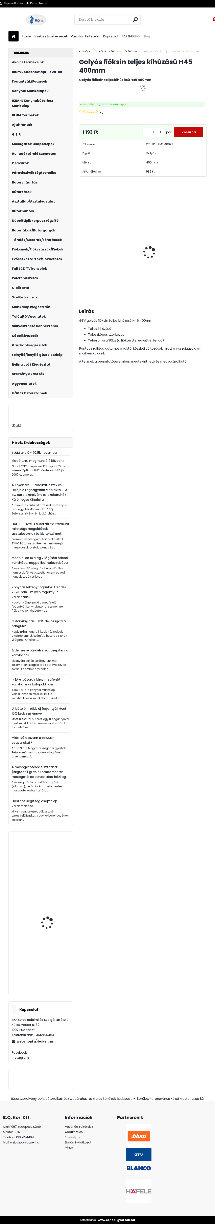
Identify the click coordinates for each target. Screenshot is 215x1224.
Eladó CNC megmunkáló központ (38, 461)
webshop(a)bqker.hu (35, 1041)
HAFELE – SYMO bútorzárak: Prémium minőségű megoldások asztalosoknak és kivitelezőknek (40, 529)
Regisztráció (38, 3)
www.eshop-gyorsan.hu (116, 1220)
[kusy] (151, 132)
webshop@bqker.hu (24, 1142)
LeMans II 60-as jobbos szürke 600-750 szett (192, 251)
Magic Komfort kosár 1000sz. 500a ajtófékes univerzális (159, 252)
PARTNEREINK (131, 36)
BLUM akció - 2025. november (34, 453)
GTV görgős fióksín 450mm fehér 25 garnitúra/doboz (48, 974)
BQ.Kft (16, 425)
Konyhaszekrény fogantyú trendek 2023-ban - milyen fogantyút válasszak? (39, 592)
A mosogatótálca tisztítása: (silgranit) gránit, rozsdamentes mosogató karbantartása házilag (39, 772)
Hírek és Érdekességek (51, 36)
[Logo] (36, 20)
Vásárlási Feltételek (85, 36)
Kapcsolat (111, 36)
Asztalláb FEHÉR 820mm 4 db (94, 240)
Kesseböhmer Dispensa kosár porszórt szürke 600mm (51, 924)
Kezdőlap (85, 51)
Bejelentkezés (13, 3)
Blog (147, 36)
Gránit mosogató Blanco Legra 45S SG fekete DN (52, 868)
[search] (136, 19)
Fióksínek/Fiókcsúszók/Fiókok (118, 51)
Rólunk (26, 36)
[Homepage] (13, 36)
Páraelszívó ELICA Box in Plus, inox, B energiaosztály (128, 249)
